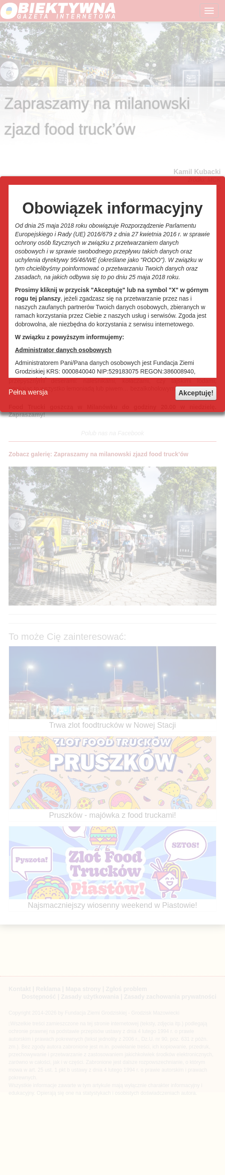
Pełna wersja (28, 392)
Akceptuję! (195, 393)
